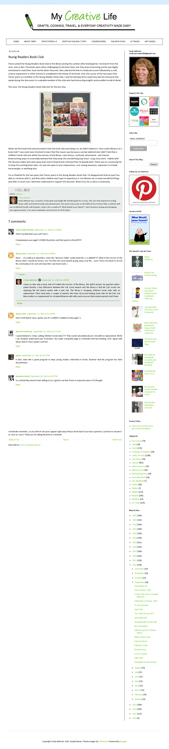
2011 (134, 714)
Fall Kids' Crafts (141, 645)
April (137, 686)
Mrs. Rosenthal (140, 626)
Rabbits (135, 492)
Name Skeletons (148, 258)
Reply (18, 244)
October (139, 578)
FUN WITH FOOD (118, 41)
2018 (134, 547)
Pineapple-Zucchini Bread (145, 662)
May (137, 681)
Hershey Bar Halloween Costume (149, 405)
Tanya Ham (21, 254)
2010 (134, 718)
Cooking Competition (141, 452)
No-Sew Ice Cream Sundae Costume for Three (150, 391)
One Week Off (140, 618)
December (139, 569)
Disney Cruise (140, 650)
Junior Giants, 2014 (142, 590)
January (138, 699)
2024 (134, 520)
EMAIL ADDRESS (137, 139)
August (138, 668)
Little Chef (138, 658)
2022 (134, 529)
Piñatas (135, 488)
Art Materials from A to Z (150, 372)
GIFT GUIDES (150, 41)
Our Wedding (138, 481)
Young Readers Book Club (145, 622)
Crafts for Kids (138, 455)
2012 (134, 709)
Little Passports (138, 466)
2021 (134, 533)
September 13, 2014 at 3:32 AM (47, 332)
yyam (18, 355)
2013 (134, 705)
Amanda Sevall (23, 376)
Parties (135, 485)
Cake (134, 444)
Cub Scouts (136, 459)
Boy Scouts (136, 441)
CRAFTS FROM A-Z (49, 41)
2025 (134, 515)
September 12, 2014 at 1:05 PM (55, 280)
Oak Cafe (138, 609)
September (140, 582)
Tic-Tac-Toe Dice (141, 605)
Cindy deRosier (30, 280)
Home (65, 440)
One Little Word (139, 477)
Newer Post (14, 440)
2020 (134, 538)
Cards (134, 448)
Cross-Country (140, 654)
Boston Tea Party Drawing (150, 274)
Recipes (135, 496)
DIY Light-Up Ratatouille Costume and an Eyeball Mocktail (150, 360)
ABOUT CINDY (30, 41)
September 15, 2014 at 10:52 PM (36, 355)
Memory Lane (138, 470)
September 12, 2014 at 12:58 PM (41, 254)
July (136, 672)
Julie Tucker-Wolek (24, 230)
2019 (134, 542)
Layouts (19, 194)
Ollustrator (103, 741)
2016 (134, 556)
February (139, 695)
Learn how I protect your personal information (142, 427)
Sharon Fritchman (24, 332)
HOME (16, 41)
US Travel (136, 503)
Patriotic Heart (140, 641)
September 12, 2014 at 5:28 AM (47, 230)
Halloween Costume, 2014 (145, 601)
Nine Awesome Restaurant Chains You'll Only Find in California (151, 328)
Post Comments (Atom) (30, 445)
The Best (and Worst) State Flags (150, 342)
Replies (22, 275)
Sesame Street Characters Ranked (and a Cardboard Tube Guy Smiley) (144, 294)
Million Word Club (142, 637)
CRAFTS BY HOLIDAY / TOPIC (74, 41)
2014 (134, 565)
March (138, 690)
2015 (134, 560)
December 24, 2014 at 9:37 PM (44, 376)
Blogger (123, 741)
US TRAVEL (135, 41)
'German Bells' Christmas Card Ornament (151, 310)
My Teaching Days (139, 474)
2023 (134, 525)
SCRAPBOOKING (99, 41)
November (140, 573)
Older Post (117, 440)
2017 (134, 551)
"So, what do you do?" (144, 614)
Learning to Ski (140, 586)
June (137, 677)
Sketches (136, 499)
